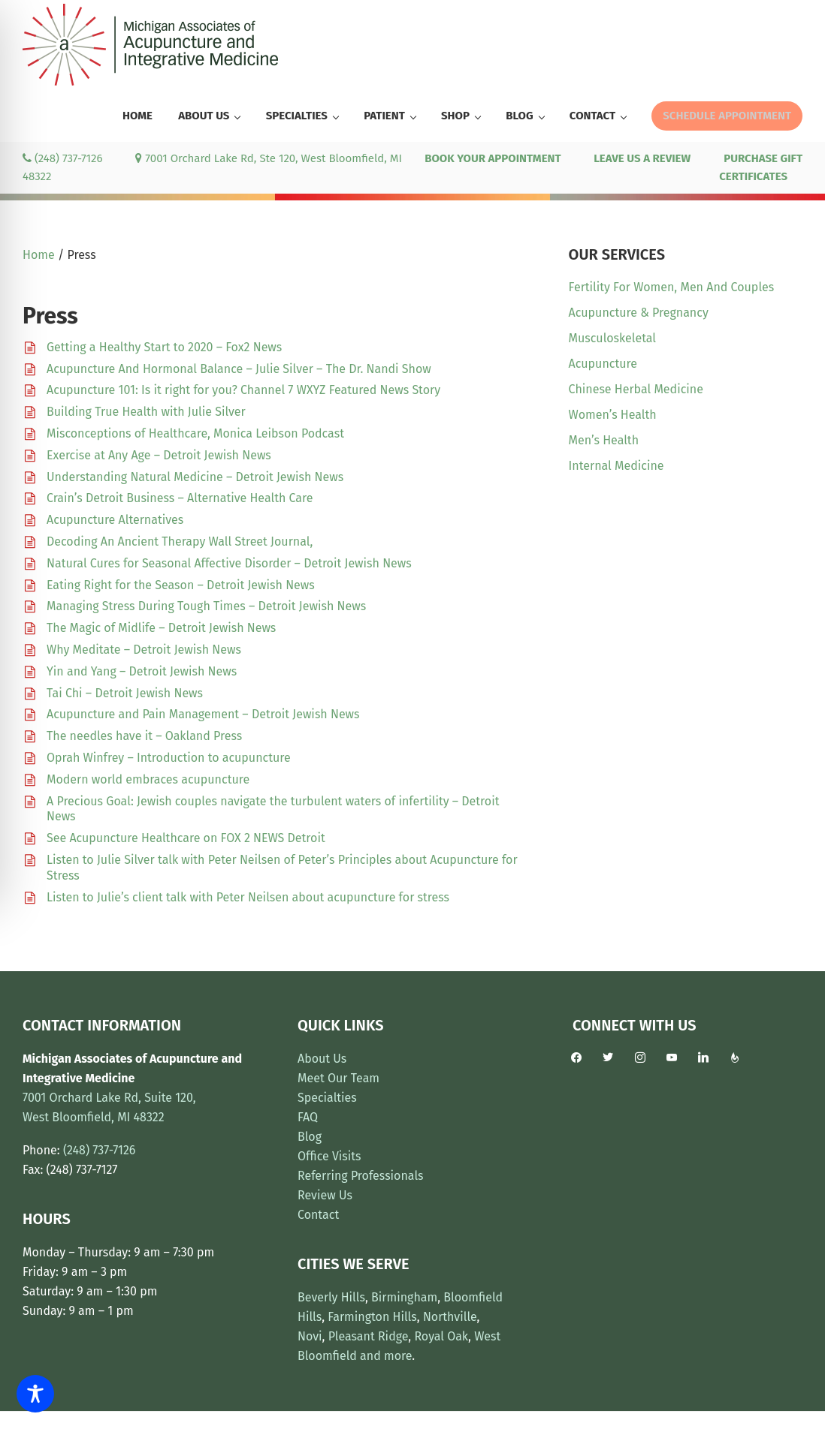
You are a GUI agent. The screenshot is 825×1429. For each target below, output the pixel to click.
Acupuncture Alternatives (115, 520)
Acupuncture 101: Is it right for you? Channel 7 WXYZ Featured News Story (243, 390)
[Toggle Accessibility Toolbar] (35, 1393)
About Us (322, 1058)
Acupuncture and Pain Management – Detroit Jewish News (203, 714)
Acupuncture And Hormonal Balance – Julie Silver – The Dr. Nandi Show (239, 369)
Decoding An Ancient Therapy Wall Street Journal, (180, 541)
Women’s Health (613, 415)
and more (386, 1356)
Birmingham (404, 1297)
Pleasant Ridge (368, 1336)
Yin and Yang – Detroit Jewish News (142, 671)
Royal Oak (441, 1336)
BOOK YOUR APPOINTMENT (493, 158)
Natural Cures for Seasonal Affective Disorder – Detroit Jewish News (229, 563)
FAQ (308, 1117)
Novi (310, 1336)
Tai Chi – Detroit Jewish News (125, 693)
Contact (318, 1215)
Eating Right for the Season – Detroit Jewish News (181, 585)
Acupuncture (603, 363)
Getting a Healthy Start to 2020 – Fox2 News (164, 347)
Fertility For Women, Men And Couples (672, 287)
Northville (450, 1317)
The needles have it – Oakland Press (144, 736)
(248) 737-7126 (62, 158)
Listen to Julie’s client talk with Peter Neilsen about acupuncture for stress (248, 897)
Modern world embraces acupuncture (148, 779)
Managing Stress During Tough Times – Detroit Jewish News (206, 606)
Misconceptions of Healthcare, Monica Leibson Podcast (195, 433)
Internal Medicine (616, 466)
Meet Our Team (338, 1078)
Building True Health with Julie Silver (146, 412)
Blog (310, 1137)
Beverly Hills (331, 1297)
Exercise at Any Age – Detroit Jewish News (159, 455)
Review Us (325, 1195)
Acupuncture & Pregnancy (639, 312)
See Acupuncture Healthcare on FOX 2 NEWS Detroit (186, 838)
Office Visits (329, 1156)
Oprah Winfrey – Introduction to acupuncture (169, 758)
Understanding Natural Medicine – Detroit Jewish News (195, 477)
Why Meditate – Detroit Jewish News (144, 649)
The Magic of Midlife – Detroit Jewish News (161, 628)
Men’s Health (604, 440)
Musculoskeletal (612, 338)
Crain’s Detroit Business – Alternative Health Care (180, 498)
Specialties (327, 1098)
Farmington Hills (372, 1317)
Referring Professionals (361, 1176)
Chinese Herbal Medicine (636, 389)
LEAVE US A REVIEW (642, 158)
